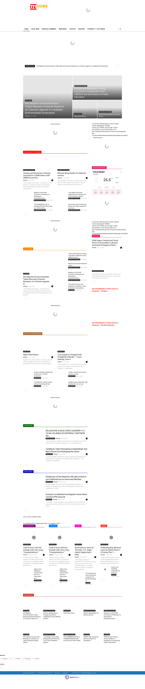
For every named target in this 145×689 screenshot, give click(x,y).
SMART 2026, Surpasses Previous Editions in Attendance (91, 638)
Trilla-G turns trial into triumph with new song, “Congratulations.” (33, 550)
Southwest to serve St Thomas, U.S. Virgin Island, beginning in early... (84, 551)
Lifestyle (88, 582)
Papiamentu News (50, 438)
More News (63, 29)
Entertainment (27, 544)
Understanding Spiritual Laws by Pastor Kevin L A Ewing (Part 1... (111, 550)
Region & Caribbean (49, 29)
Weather (81, 29)
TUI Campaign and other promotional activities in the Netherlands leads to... (90, 577)
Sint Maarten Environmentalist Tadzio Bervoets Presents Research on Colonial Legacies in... (36, 280)
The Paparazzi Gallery (28, 673)
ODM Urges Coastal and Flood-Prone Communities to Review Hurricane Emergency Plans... (105, 242)
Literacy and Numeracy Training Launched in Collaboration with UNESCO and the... (36, 175)
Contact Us (65, 673)
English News (78, 113)
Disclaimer (57, 673)
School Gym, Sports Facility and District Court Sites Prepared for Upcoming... (77, 206)
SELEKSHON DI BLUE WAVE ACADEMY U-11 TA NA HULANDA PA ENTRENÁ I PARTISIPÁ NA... (65, 433)
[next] (119, 66)
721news (27, 116)
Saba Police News (30, 355)
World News (49, 499)
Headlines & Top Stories (81, 85)
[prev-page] (24, 214)
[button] (119, 29)
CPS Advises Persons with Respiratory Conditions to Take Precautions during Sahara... (77, 286)
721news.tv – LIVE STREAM (96, 29)
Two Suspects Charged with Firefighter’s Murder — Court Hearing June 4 (70, 357)
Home (26, 29)
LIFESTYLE (72, 29)
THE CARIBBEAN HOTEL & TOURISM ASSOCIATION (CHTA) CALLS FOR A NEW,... (43, 206)
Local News (35, 29)
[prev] (116, 66)
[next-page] (27, 214)
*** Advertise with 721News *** (44, 673)
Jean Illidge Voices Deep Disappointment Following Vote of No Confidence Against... (77, 194)
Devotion (114, 574)
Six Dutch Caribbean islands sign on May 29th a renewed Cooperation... (43, 374)
